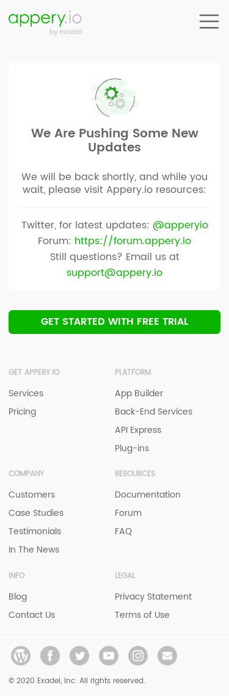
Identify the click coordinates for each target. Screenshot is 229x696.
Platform (133, 373)
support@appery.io (114, 273)
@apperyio (180, 225)
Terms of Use (142, 615)
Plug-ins (132, 448)
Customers (32, 495)
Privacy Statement (153, 597)
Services (26, 393)
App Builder (139, 393)
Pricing (22, 412)
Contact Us (32, 615)
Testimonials (35, 531)
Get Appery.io (34, 373)
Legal (125, 576)
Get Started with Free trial (114, 322)
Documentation (148, 495)
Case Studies (36, 513)
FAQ (123, 531)
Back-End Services (153, 412)
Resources (135, 474)
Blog (18, 597)
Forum (128, 513)
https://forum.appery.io (133, 241)
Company (26, 474)
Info (16, 576)
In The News (34, 550)
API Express (138, 430)
